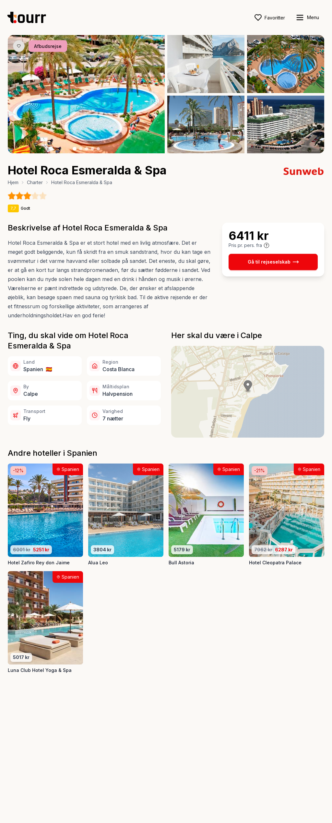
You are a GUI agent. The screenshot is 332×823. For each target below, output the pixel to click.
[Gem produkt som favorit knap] (19, 46)
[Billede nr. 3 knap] (86, 148)
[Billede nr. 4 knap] (92, 148)
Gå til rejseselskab (273, 262)
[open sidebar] (307, 17)
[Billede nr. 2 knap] (80, 148)
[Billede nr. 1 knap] (75, 149)
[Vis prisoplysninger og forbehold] (266, 245)
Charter (35, 182)
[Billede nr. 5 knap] (98, 148)
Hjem (13, 182)
